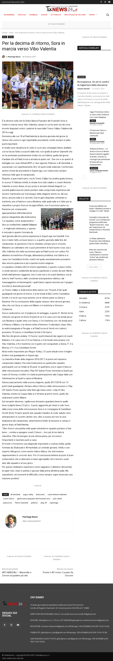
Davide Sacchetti (97, 123)
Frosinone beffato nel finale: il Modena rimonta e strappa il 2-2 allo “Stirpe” (100, 208)
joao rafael (57, 498)
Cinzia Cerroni (83, 89)
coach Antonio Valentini (57, 494)
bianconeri (40, 494)
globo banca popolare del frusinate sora (33, 498)
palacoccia (7, 503)
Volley (11, 37)
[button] (107, 14)
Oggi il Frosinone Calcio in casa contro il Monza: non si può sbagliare (99, 114)
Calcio (93, 121)
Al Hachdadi (15, 494)
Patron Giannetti (21, 503)
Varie (11, 32)
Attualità (81, 77)
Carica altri (94, 267)
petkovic (34, 503)
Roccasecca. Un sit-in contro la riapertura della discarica (93, 83)
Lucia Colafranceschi (99, 170)
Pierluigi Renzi (14, 57)
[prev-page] (79, 177)
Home (4, 32)
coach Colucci (8, 498)
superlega (54, 503)
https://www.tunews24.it (31, 521)
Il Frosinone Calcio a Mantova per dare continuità (98, 133)
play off (44, 503)
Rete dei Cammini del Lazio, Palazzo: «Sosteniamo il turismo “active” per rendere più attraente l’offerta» (98, 255)
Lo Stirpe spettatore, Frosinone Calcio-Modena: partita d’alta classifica (99, 241)
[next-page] (84, 177)
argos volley (28, 494)
